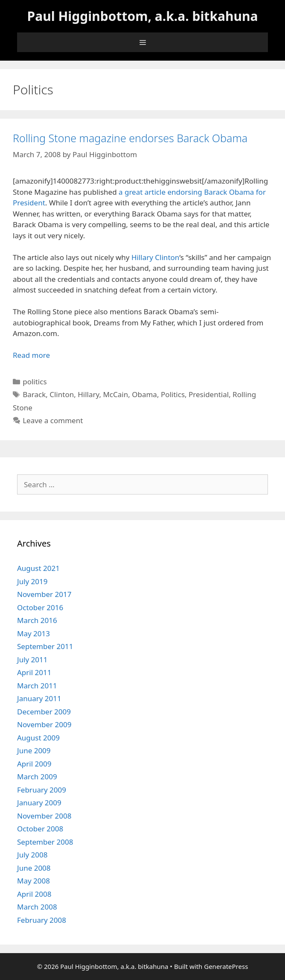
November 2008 (44, 816)
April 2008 (34, 894)
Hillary (88, 394)
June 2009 (34, 750)
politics (35, 381)
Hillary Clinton (155, 257)
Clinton (61, 394)
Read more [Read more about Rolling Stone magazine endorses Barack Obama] (31, 355)
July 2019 (32, 581)
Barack (34, 394)
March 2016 (37, 620)
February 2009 (41, 790)
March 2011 (37, 685)
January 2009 (39, 802)
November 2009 (44, 724)
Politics (173, 394)
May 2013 (33, 633)
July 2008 (32, 855)
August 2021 (38, 568)
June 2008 (34, 868)
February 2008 (41, 920)
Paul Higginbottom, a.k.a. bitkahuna (142, 16)
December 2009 (44, 712)
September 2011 (45, 646)
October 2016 (40, 607)
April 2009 (34, 764)
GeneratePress (226, 966)
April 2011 (34, 672)
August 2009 (38, 738)
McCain (115, 394)
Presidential (209, 394)
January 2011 (39, 698)
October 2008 (40, 829)
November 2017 (44, 594)
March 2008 (37, 907)
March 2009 (37, 776)
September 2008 (45, 842)
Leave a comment (53, 420)
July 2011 (32, 659)
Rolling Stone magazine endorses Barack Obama (130, 138)
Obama (144, 394)
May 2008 (33, 881)
